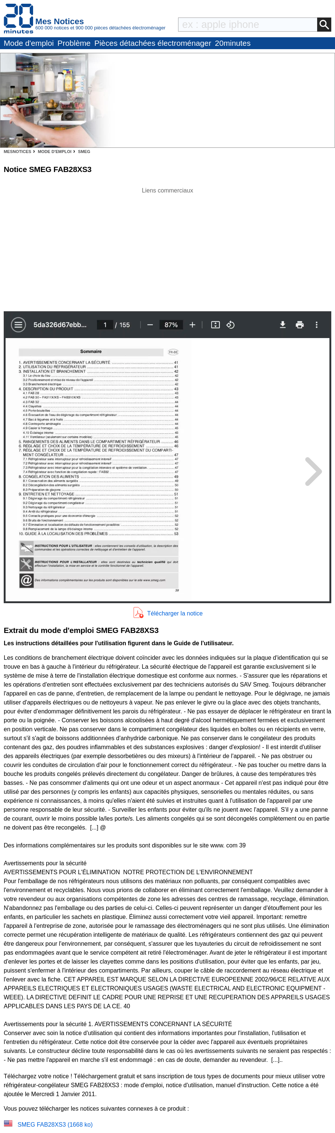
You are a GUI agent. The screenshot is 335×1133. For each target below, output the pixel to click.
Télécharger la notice (175, 613)
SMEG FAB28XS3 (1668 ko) (55, 1124)
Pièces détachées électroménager (152, 43)
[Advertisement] (167, 247)
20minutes (233, 43)
